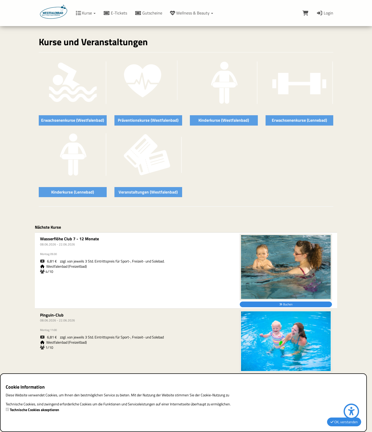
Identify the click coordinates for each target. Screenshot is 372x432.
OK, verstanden (344, 422)
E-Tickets (115, 13)
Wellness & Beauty (191, 13)
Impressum (156, 274)
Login (324, 13)
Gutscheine (148, 13)
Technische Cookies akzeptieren (34, 409)
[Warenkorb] (305, 13)
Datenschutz (227, 312)
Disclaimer (155, 312)
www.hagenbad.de (166, 333)
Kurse (86, 13)
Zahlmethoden (230, 333)
